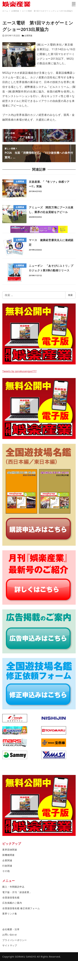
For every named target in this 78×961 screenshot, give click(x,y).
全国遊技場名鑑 (11, 897)
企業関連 (28, 35)
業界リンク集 (9, 913)
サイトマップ (9, 945)
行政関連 (7, 865)
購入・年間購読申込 (13, 886)
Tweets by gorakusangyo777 (19, 371)
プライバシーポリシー (14, 940)
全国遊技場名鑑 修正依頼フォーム (21, 908)
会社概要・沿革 (11, 929)
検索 (70, 295)
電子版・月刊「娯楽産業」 (17, 892)
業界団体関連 (9, 849)
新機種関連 (8, 854)
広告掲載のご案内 (12, 902)
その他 (6, 871)
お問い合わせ (9, 934)
